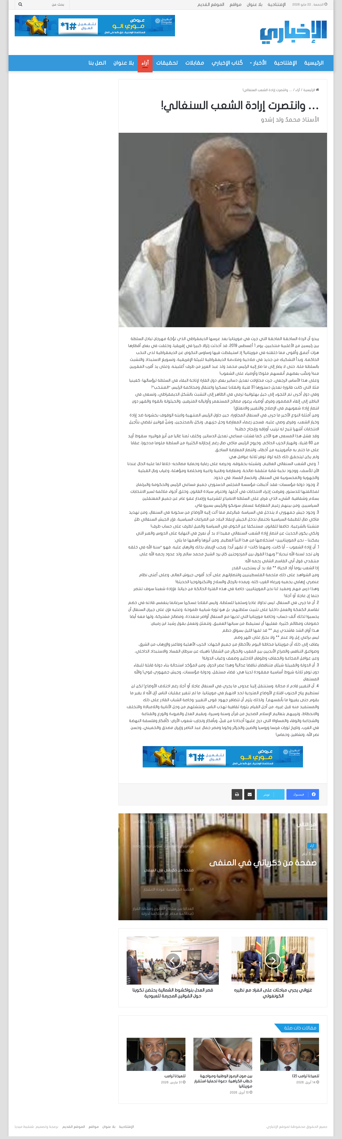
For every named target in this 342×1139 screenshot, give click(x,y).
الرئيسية (314, 63)
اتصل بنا (97, 63)
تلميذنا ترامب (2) (305, 1076)
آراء (145, 63)
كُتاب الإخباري (227, 63)
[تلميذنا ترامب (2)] (289, 1054)
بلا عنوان (254, 4)
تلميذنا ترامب (174, 1076)
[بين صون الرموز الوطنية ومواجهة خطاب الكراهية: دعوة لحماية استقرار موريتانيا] (222, 1054)
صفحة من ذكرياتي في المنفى (263, 863)
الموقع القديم (210, 4)
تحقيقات (167, 63)
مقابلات (194, 63)
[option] (222, 866)
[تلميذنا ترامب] (156, 1054)
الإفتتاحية (277, 4)
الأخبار (259, 63)
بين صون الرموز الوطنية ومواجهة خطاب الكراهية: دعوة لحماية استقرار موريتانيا (223, 1081)
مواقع (236, 4)
